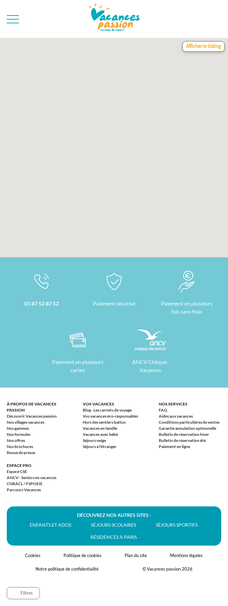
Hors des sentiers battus (104, 422)
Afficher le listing (203, 46)
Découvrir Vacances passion (32, 416)
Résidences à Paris (114, 537)
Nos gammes (18, 428)
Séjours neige (94, 440)
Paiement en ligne (174, 446)
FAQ (163, 410)
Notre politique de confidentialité (67, 569)
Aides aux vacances (176, 416)
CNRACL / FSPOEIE (25, 483)
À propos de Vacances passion (31, 407)
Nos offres (16, 440)
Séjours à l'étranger (100, 446)
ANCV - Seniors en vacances (31, 477)
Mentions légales (186, 555)
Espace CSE (17, 471)
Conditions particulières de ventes (189, 422)
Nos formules (18, 434)
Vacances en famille (100, 428)
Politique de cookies (83, 555)
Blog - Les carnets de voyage (107, 410)
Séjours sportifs (177, 525)
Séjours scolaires (113, 525)
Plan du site (136, 555)
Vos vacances (98, 403)
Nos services (173, 403)
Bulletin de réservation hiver (184, 434)
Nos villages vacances (25, 422)
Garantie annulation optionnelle (187, 428)
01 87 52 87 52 (41, 303)
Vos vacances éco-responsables (110, 416)
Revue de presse (21, 452)
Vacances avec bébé (100, 434)
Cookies (33, 555)
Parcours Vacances (24, 489)
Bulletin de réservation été (182, 440)
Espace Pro (19, 465)
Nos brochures (20, 446)
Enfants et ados (50, 525)
